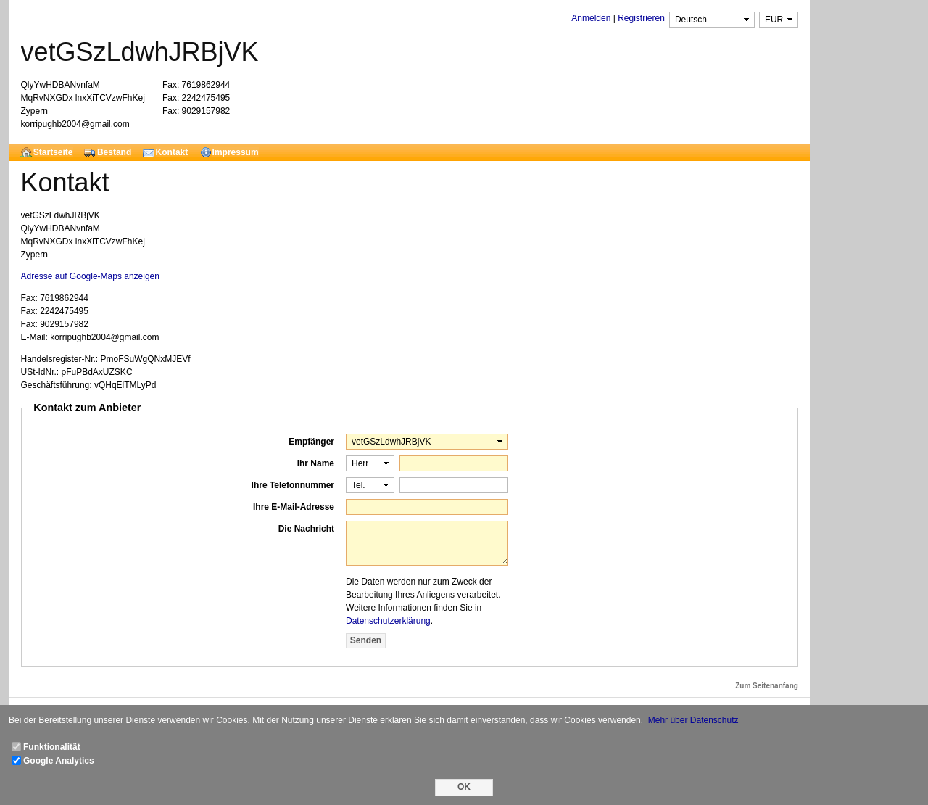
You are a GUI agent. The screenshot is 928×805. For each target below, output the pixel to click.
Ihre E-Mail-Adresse (293, 507)
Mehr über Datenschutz (693, 720)
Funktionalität (51, 747)
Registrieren (641, 18)
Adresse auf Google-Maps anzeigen (90, 276)
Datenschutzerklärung (388, 621)
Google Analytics (58, 761)
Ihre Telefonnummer (293, 485)
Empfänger (311, 442)
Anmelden (590, 18)
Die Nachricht (306, 529)
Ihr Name (315, 463)
